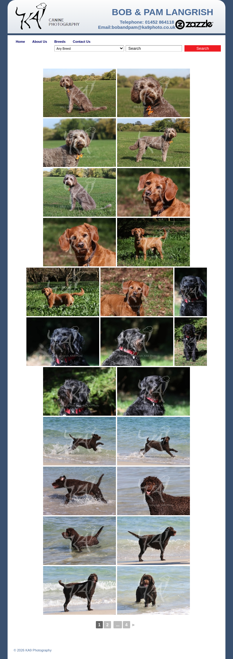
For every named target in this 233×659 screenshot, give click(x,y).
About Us (39, 41)
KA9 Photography (38, 650)
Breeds (60, 41)
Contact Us (81, 41)
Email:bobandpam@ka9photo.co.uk (136, 27)
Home (20, 41)
